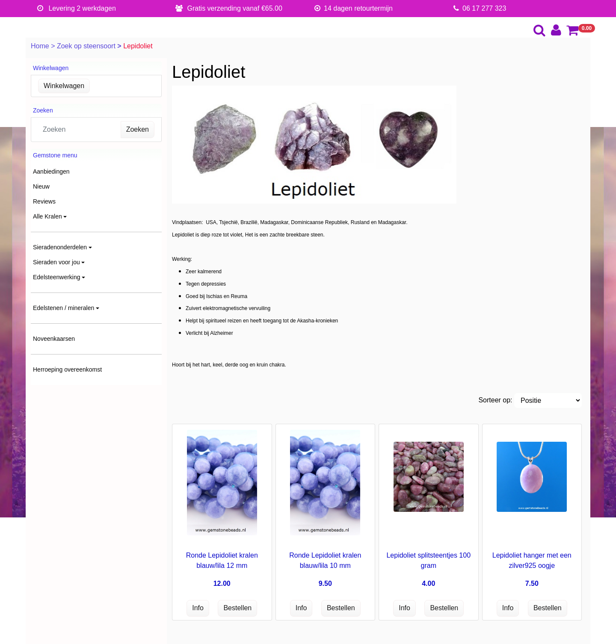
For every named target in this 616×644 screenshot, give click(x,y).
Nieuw (41, 186)
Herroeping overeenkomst (67, 369)
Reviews (44, 201)
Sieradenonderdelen (60, 247)
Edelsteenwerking (56, 277)
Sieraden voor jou (56, 262)
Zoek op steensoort (87, 46)
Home (41, 46)
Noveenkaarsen (54, 338)
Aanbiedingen (51, 171)
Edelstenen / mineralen (63, 307)
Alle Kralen (47, 216)
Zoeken (137, 129)
